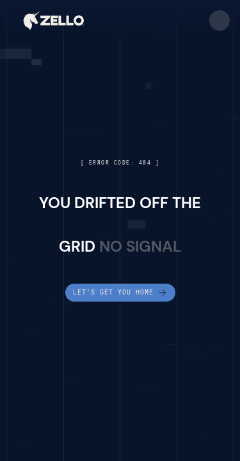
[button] (219, 20)
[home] (53, 20)
